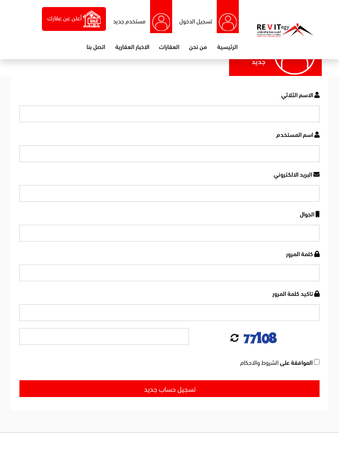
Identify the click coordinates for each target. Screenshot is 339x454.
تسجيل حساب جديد (170, 388)
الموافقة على (280, 362)
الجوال (310, 213)
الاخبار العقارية (132, 46)
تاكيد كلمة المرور (296, 293)
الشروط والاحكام (259, 362)
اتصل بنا (96, 46)
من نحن (198, 46)
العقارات (169, 46)
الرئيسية (227, 46)
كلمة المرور (303, 253)
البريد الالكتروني (297, 173)
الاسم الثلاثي (300, 94)
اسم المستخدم (298, 134)
